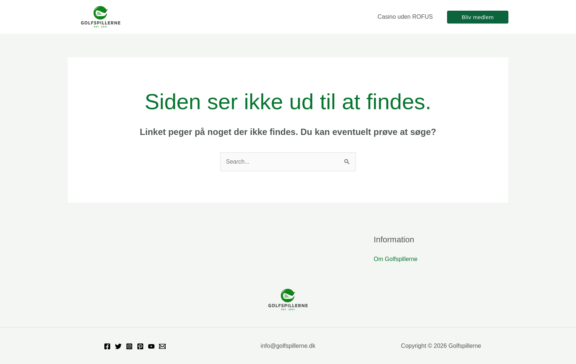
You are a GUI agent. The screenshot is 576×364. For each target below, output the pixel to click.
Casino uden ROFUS (406, 17)
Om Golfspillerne (395, 259)
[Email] (162, 346)
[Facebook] (107, 346)
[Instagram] (129, 346)
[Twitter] (118, 346)
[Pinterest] (140, 346)
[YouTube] (151, 346)
